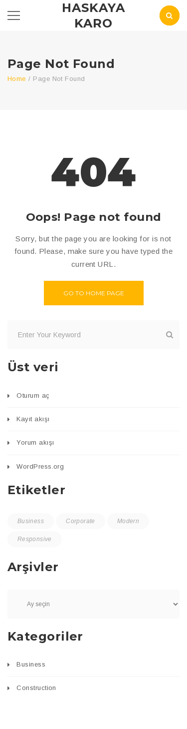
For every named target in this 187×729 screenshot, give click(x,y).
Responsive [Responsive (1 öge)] (34, 539)
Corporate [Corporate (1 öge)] (80, 521)
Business (30, 664)
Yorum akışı (35, 442)
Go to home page (93, 293)
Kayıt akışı (32, 419)
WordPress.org (40, 466)
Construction (36, 688)
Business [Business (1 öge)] (30, 521)
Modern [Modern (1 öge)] (128, 521)
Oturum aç (32, 395)
